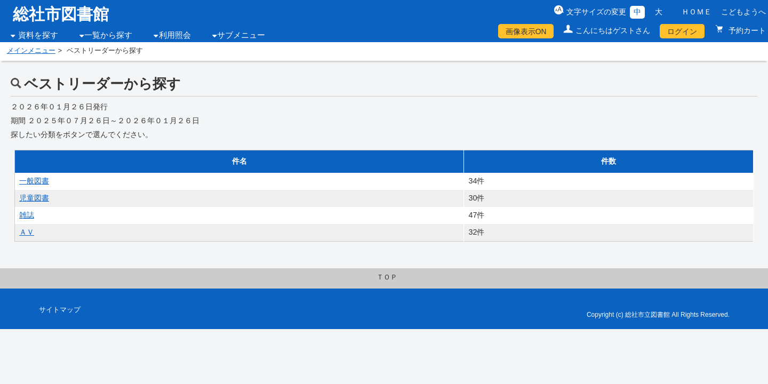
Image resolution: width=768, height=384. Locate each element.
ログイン (682, 31)
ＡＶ (26, 232)
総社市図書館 (61, 14)
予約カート (746, 30)
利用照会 (175, 35)
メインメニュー (31, 50)
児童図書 (34, 198)
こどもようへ (743, 11)
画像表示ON (526, 31)
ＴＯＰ (387, 277)
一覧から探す (108, 35)
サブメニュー (241, 35)
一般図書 (34, 181)
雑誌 (26, 215)
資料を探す (38, 35)
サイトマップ (60, 310)
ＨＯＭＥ (696, 11)
